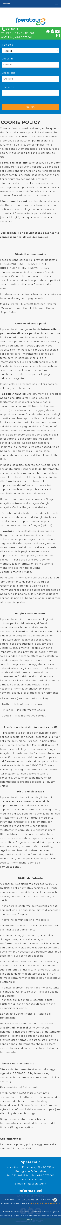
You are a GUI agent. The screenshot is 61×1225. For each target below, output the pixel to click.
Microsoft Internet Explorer (38, 304)
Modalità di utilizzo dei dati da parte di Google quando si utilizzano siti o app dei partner (30, 598)
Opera (50, 308)
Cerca (30, 107)
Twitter (6, 704)
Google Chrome (33, 308)
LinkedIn (7, 709)
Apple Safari (8, 312)
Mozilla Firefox (9, 304)
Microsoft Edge (11, 308)
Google (7, 715)
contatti (5, 1081)
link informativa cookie (32, 698)
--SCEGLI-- (30, 51)
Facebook (8, 698)
